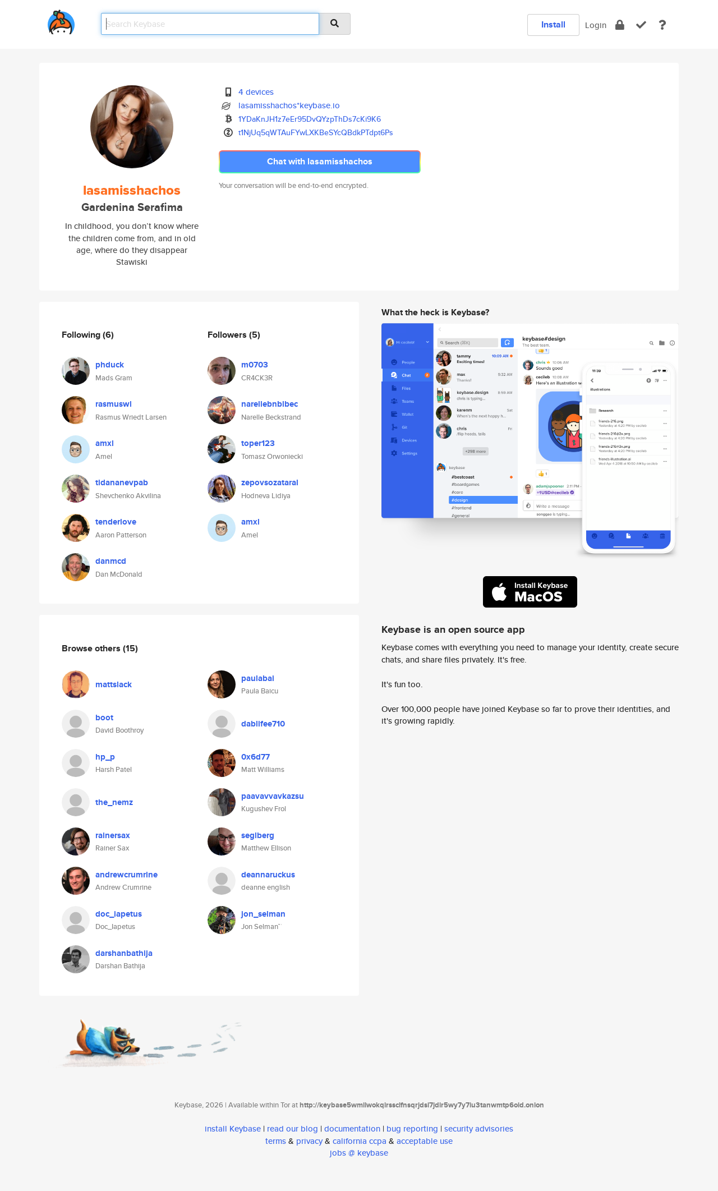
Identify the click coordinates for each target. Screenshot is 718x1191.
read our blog (292, 1128)
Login (595, 25)
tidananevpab (121, 482)
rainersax (112, 835)
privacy (309, 1141)
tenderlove (115, 522)
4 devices (256, 92)
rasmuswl (113, 404)
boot (104, 717)
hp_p (105, 757)
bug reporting (412, 1128)
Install (553, 24)
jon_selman (263, 914)
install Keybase (233, 1128)
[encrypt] (619, 25)
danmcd (110, 561)
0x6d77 (255, 757)
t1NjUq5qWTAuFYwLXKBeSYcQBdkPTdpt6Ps (315, 132)
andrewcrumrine (126, 874)
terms (275, 1141)
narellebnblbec (269, 404)
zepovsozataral (269, 482)
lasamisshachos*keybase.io (289, 105)
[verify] (641, 25)
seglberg (257, 835)
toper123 (258, 443)
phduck (109, 364)
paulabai (257, 678)
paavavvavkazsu (272, 796)
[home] (61, 19)
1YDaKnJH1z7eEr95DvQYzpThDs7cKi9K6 (309, 119)
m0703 (254, 364)
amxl (104, 443)
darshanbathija (124, 953)
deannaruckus (268, 874)
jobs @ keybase (359, 1152)
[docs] (662, 25)
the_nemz (114, 802)
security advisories (478, 1128)
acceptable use (425, 1141)
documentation (352, 1128)
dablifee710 (263, 724)
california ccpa (359, 1141)
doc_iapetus (118, 914)
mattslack (113, 684)
